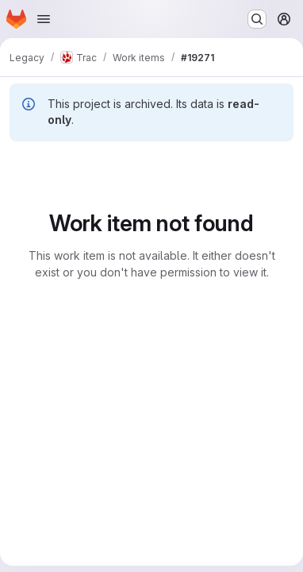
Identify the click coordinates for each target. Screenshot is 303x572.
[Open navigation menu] (43, 19)
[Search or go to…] (257, 19)
